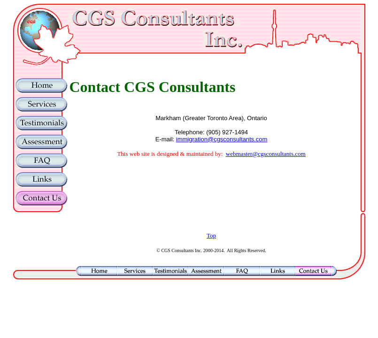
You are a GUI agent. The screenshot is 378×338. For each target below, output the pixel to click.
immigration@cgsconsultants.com (222, 139)
